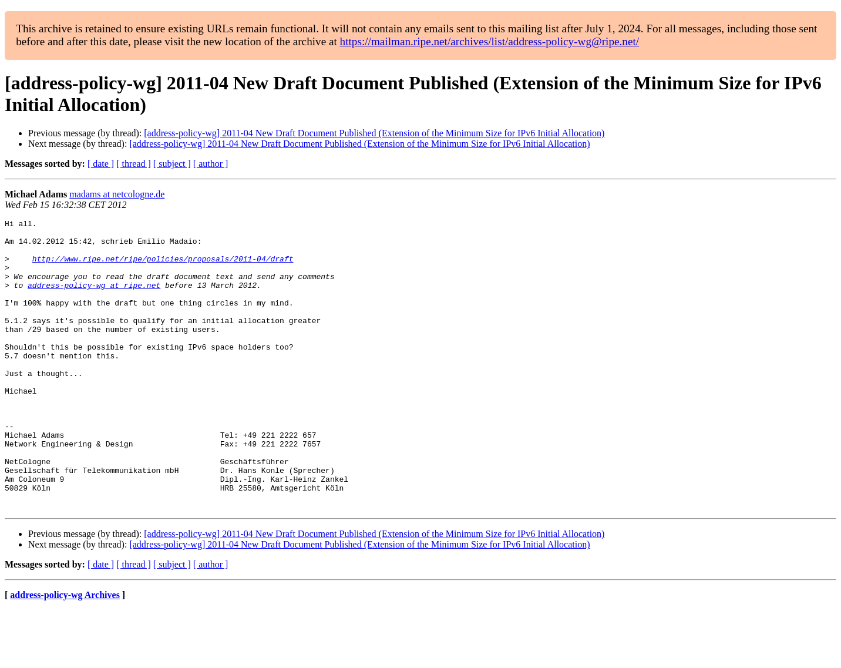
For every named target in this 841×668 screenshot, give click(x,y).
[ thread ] (133, 164)
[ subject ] (172, 164)
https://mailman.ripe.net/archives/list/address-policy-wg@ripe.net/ (490, 41)
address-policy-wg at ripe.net (94, 299)
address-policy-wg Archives (65, 653)
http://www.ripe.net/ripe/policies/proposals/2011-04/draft (163, 267)
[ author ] (210, 164)
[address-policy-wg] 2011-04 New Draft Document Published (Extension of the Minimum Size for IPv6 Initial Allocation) (374, 133)
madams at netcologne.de (116, 194)
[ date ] (101, 164)
